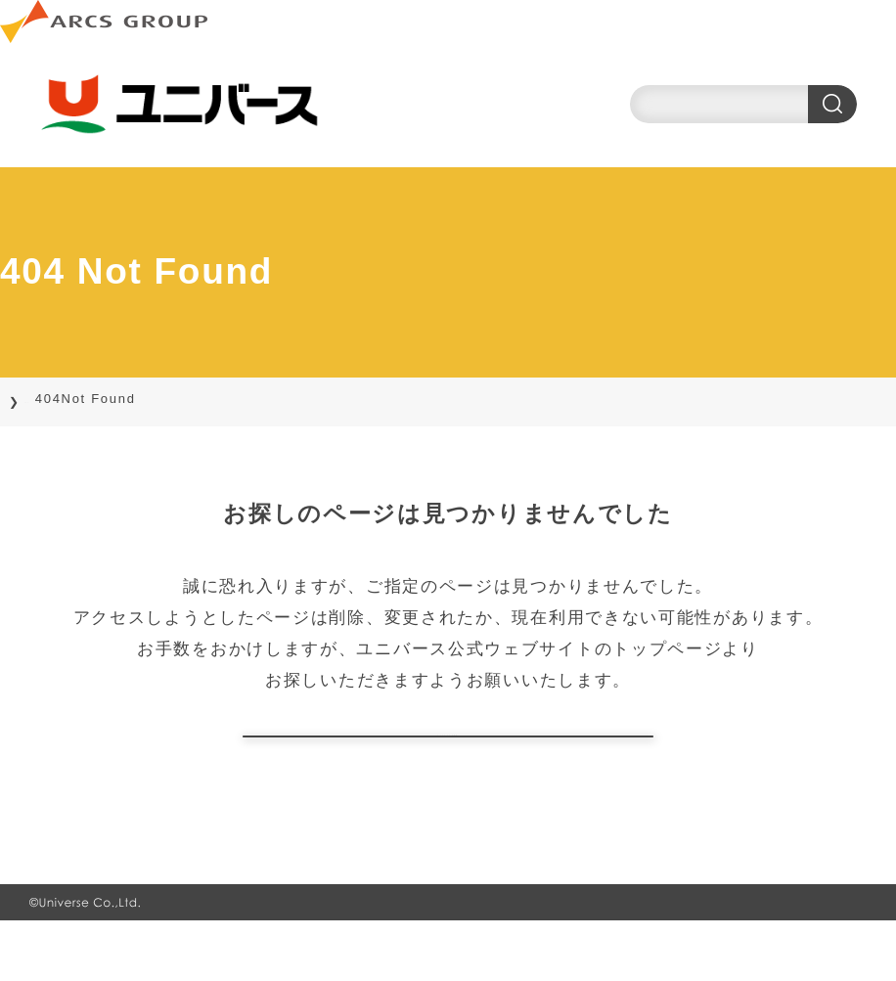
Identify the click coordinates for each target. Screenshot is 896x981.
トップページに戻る (448, 766)
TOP (40, 398)
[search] (743, 104)
